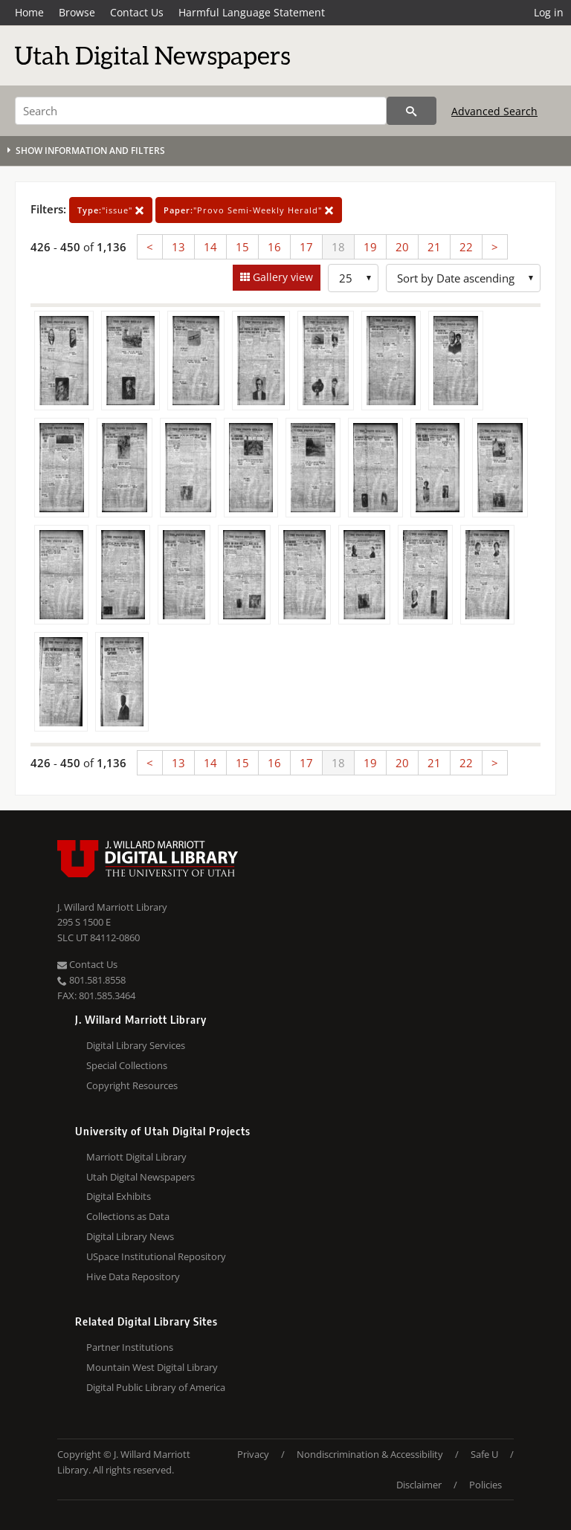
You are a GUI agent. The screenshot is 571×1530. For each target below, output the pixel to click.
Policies (485, 1484)
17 (306, 246)
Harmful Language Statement (251, 12)
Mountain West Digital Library (152, 1367)
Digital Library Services (135, 1045)
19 (370, 246)
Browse (77, 12)
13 (178, 246)
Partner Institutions (129, 1347)
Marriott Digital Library (136, 1156)
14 (210, 246)
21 (434, 246)
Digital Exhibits (118, 1196)
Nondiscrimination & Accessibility (370, 1454)
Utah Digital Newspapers (140, 1177)
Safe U (484, 1454)
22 (466, 246)
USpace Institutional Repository (156, 1256)
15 (242, 246)
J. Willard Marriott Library (112, 907)
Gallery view (281, 277)
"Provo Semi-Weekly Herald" (249, 210)
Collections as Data (128, 1216)
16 (274, 246)
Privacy (253, 1454)
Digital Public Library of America (155, 1387)
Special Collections (126, 1065)
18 (338, 246)
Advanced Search (494, 111)
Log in (549, 12)
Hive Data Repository (133, 1276)
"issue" (110, 210)
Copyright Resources (132, 1085)
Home (29, 12)
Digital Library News (130, 1236)
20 (402, 246)
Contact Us (137, 12)
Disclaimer (419, 1484)
